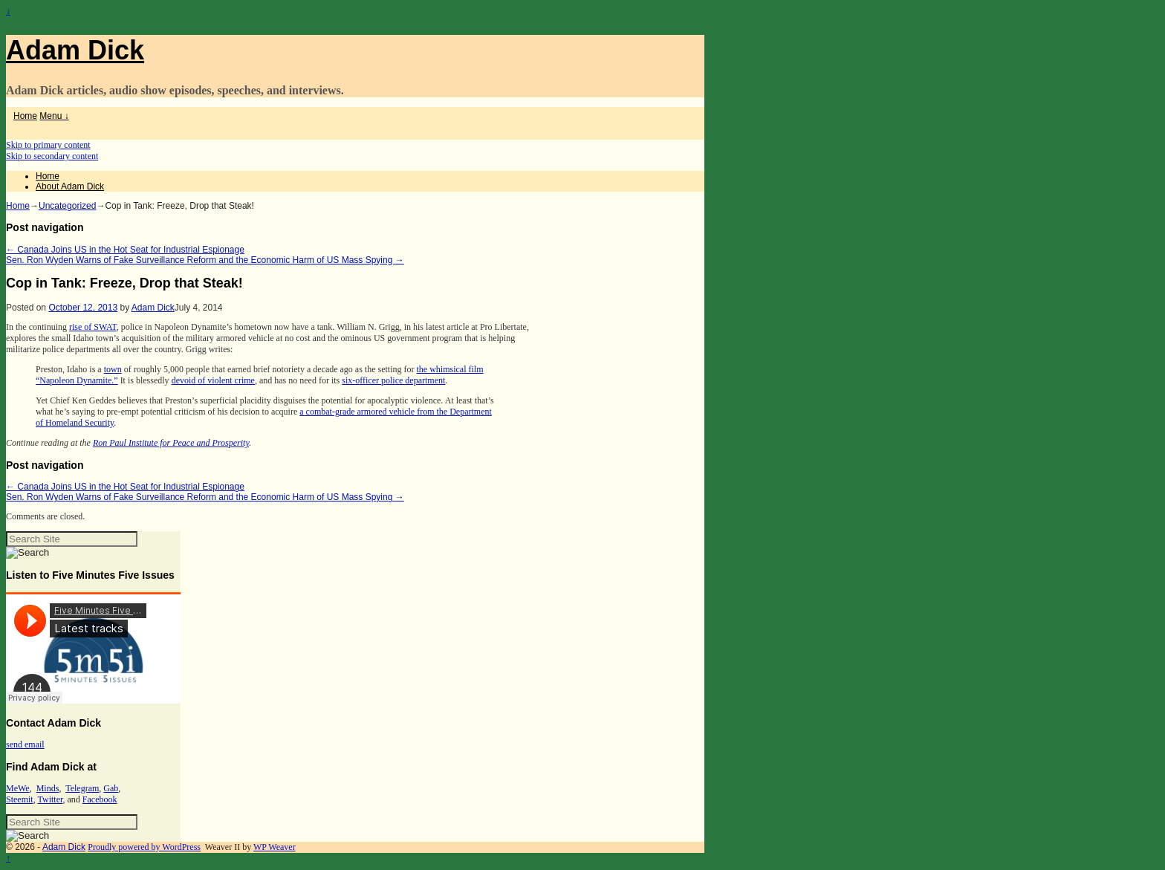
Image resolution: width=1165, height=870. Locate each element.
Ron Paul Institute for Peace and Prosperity (171, 443)
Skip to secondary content (52, 156)
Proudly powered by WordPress (144, 847)
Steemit (19, 799)
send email (25, 744)
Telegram (82, 788)
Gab (110, 788)
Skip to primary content (48, 145)
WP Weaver (274, 847)
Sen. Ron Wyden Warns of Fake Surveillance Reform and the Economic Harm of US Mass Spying (205, 260)
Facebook (99, 799)
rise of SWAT (93, 327)
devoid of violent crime (213, 380)
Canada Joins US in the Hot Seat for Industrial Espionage (125, 249)
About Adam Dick (70, 186)
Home (25, 116)
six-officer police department (393, 380)
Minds (47, 788)
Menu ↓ (53, 116)
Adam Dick (75, 50)
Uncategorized (67, 206)
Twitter (49, 799)
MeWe (18, 788)
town (113, 369)
